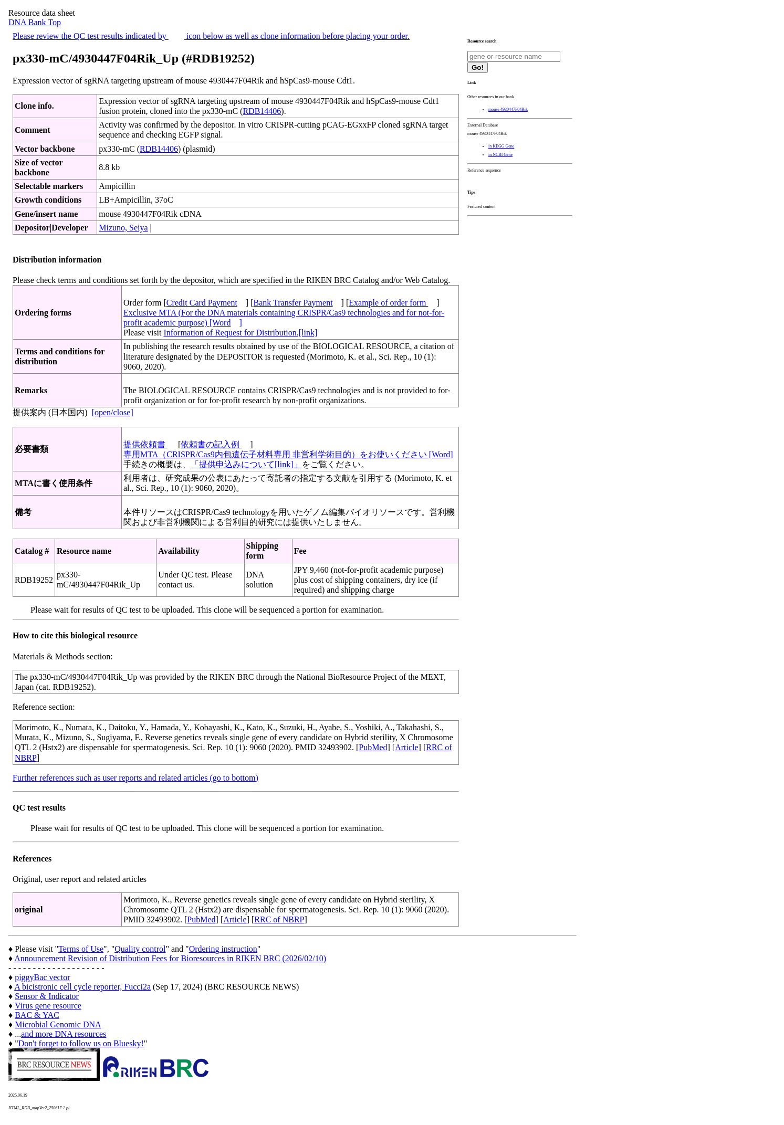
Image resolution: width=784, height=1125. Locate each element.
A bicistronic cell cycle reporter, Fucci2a (82, 986)
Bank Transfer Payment (293, 302)
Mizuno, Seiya (123, 227)
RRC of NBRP (279, 919)
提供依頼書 (145, 444)
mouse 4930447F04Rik (508, 109)
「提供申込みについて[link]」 (246, 464)
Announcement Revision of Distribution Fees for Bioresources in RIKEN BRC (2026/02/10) (170, 958)
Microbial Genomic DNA (58, 1024)
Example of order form (388, 302)
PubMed (373, 747)
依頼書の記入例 (211, 444)
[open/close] (112, 412)
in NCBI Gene (500, 154)
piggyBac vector (42, 977)
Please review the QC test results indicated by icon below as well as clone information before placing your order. (211, 35)
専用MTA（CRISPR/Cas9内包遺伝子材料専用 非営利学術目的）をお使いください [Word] (288, 454)
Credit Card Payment (201, 302)
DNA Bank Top (34, 22)
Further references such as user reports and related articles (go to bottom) (135, 777)
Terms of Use (80, 948)
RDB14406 (262, 111)
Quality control (139, 948)
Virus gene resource (48, 1005)
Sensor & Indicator (47, 996)
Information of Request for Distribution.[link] (240, 332)
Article (406, 747)
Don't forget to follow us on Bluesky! (81, 1043)
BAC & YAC (37, 1015)
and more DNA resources (63, 1033)
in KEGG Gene (501, 146)
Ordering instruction (223, 948)
